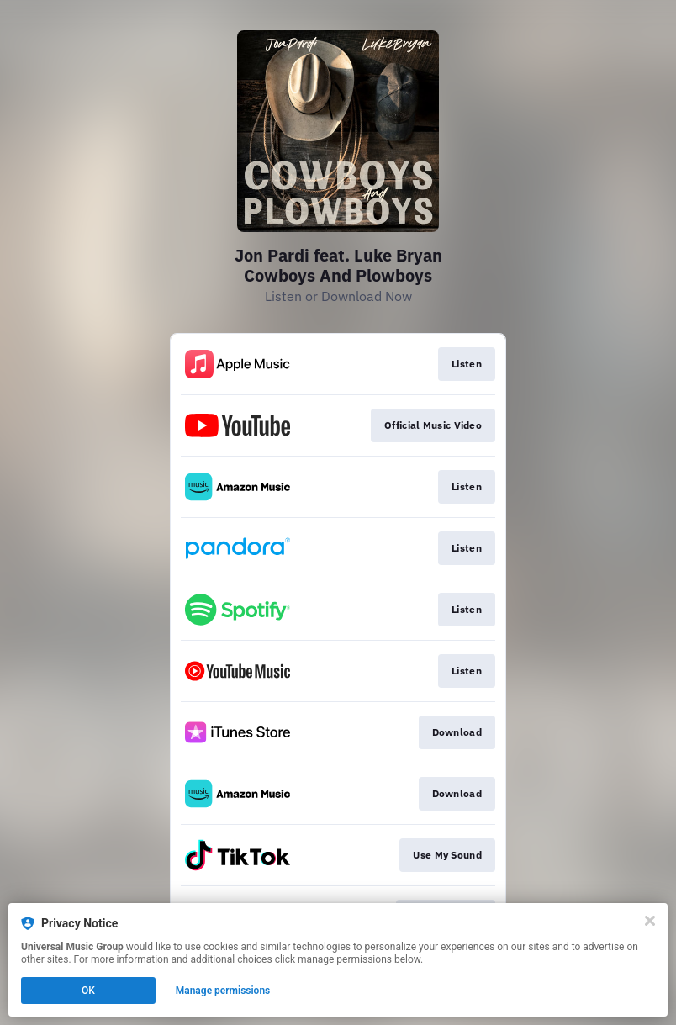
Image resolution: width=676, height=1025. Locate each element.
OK (88, 990)
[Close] (649, 920)
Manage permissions (223, 990)
